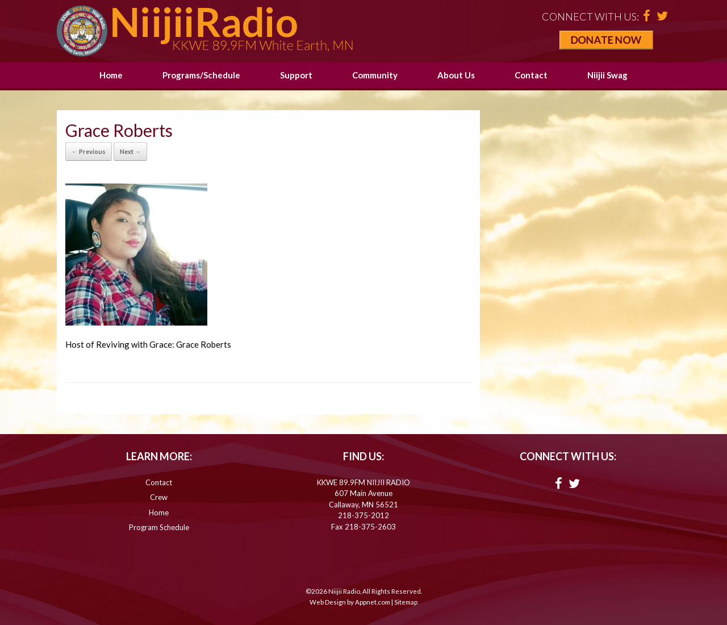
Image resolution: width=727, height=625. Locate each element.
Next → (130, 151)
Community (375, 75)
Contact (531, 75)
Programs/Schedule (201, 75)
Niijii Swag (607, 75)
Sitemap (405, 602)
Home (111, 75)
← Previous (89, 151)
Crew (159, 497)
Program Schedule (159, 527)
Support (296, 75)
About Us (456, 75)
